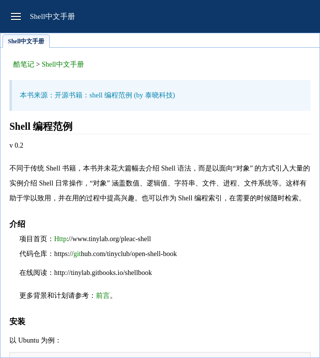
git (77, 254)
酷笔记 (23, 64)
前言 (103, 295)
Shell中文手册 (63, 64)
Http (60, 239)
